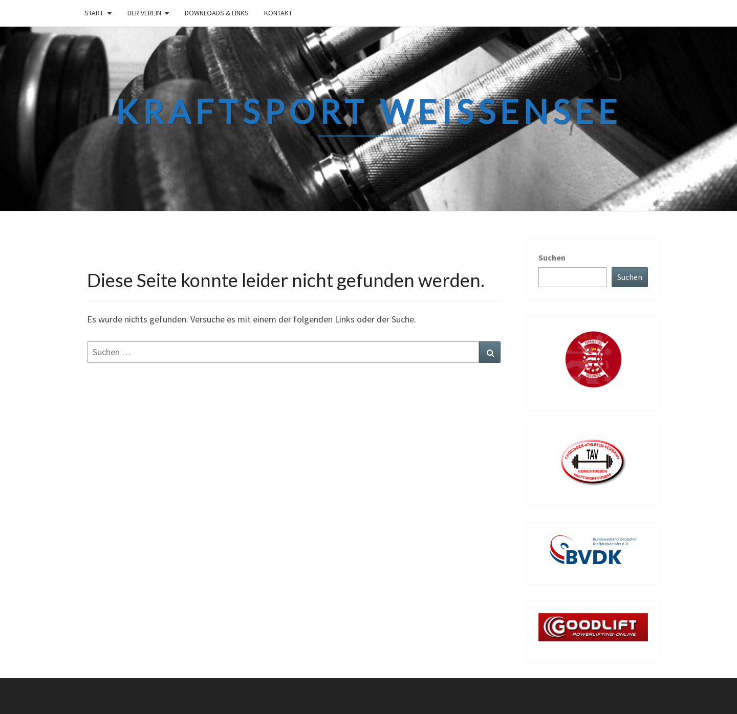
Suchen (552, 257)
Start (93, 12)
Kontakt (278, 12)
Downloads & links (217, 12)
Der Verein (144, 12)
